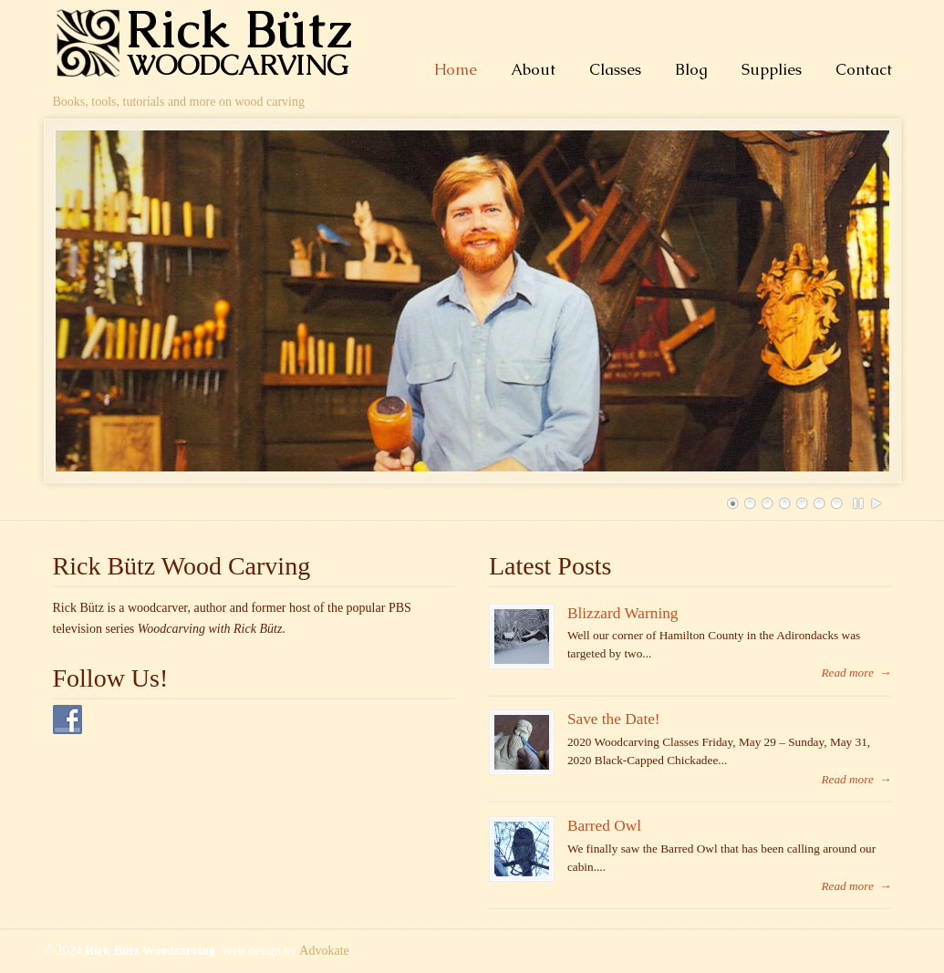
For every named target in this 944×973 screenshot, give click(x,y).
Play (876, 503)
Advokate (323, 950)
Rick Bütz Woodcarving (213, 41)
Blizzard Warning (623, 613)
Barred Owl (604, 825)
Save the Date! (613, 719)
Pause (859, 503)
